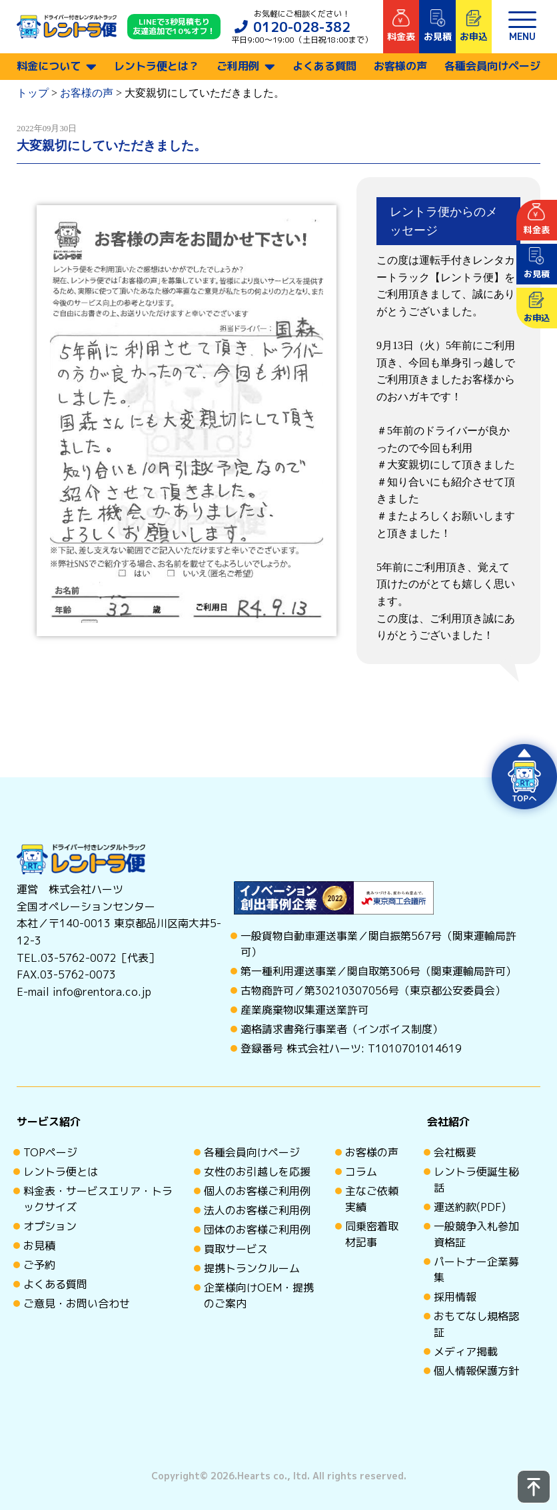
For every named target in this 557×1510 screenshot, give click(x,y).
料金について (49, 66)
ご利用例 (238, 66)
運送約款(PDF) (470, 1207)
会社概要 (455, 1152)
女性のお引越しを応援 (257, 1171)
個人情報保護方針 (476, 1370)
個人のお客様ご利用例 (257, 1191)
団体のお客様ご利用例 (257, 1229)
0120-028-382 (301, 26)
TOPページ (50, 1152)
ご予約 (39, 1265)
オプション (50, 1226)
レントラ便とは (60, 1171)
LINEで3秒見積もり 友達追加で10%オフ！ (174, 27)
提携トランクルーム (252, 1268)
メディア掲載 (466, 1351)
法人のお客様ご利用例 (257, 1210)
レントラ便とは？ (156, 66)
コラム (361, 1171)
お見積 (39, 1245)
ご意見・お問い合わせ (76, 1303)
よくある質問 (324, 66)
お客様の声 (400, 66)
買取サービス (236, 1249)
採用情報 (455, 1297)
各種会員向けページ (492, 66)
